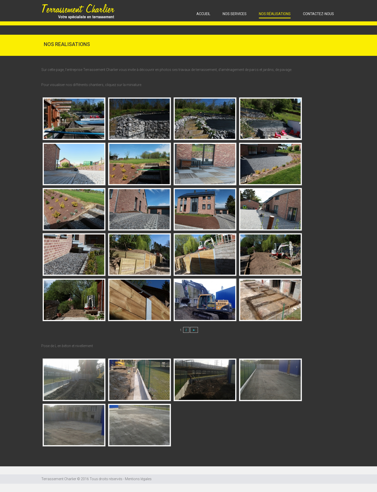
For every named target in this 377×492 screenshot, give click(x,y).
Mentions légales (138, 479)
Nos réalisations (275, 14)
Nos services (235, 14)
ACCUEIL (203, 14)
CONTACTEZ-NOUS (318, 14)
